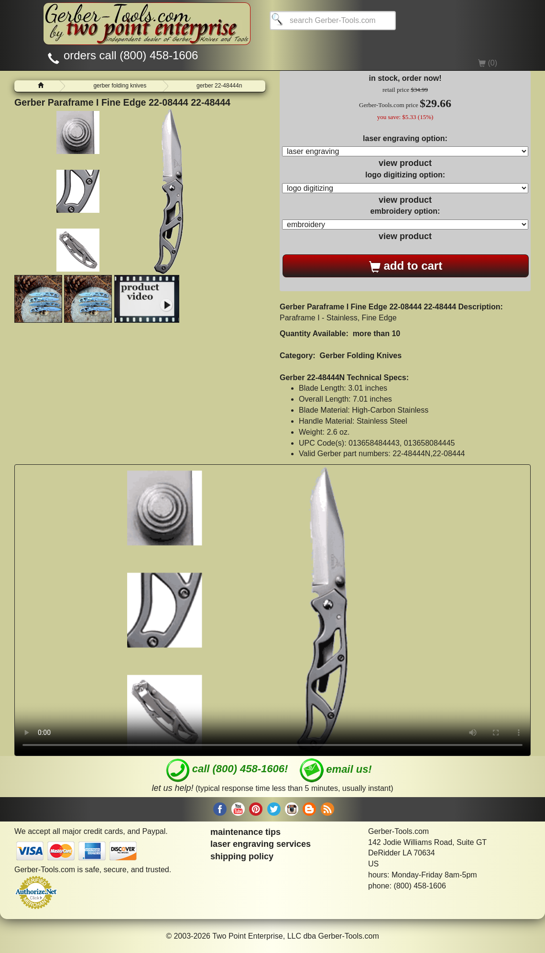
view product (405, 163)
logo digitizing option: (405, 175)
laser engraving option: (405, 138)
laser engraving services (260, 844)
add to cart (405, 266)
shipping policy (241, 856)
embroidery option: (405, 211)
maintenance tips (245, 832)
